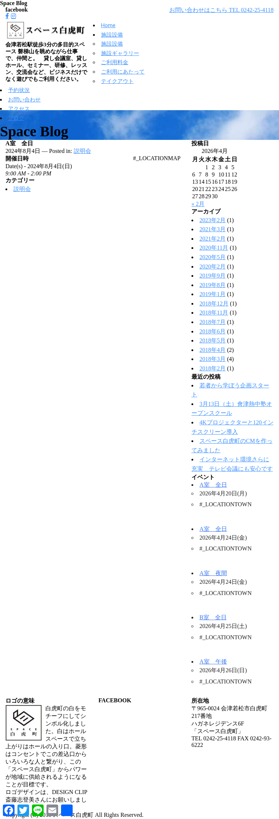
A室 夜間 (213, 573)
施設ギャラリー (120, 53)
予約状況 (19, 90)
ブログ (16, 118)
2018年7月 (212, 322)
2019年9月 (212, 276)
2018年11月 (213, 312)
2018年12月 (214, 303)
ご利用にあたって (123, 71)
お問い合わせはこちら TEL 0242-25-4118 (221, 10)
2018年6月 (212, 331)
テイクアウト (117, 81)
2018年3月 (212, 359)
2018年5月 (212, 340)
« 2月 (198, 204)
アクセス (19, 108)
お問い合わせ (24, 99)
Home (108, 25)
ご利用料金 (114, 62)
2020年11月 (213, 248)
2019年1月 (212, 294)
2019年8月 (212, 285)
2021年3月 (212, 229)
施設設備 (112, 35)
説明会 (82, 151)
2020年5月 (212, 257)
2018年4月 (212, 350)
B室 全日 (213, 617)
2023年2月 (212, 220)
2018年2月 (212, 368)
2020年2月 (212, 266)
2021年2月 (212, 239)
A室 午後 (213, 661)
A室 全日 (213, 485)
